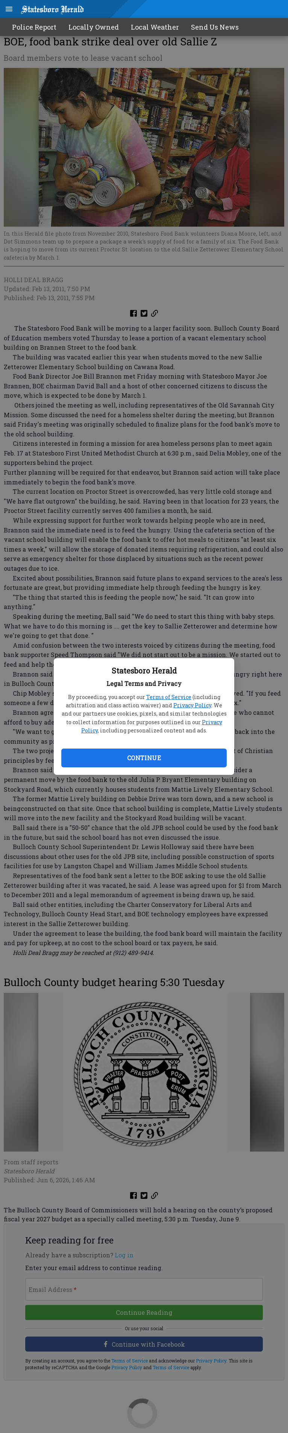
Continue (144, 758)
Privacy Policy (192, 705)
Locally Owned (93, 27)
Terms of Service (168, 697)
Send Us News (215, 27)
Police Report (34, 27)
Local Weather (155, 27)
